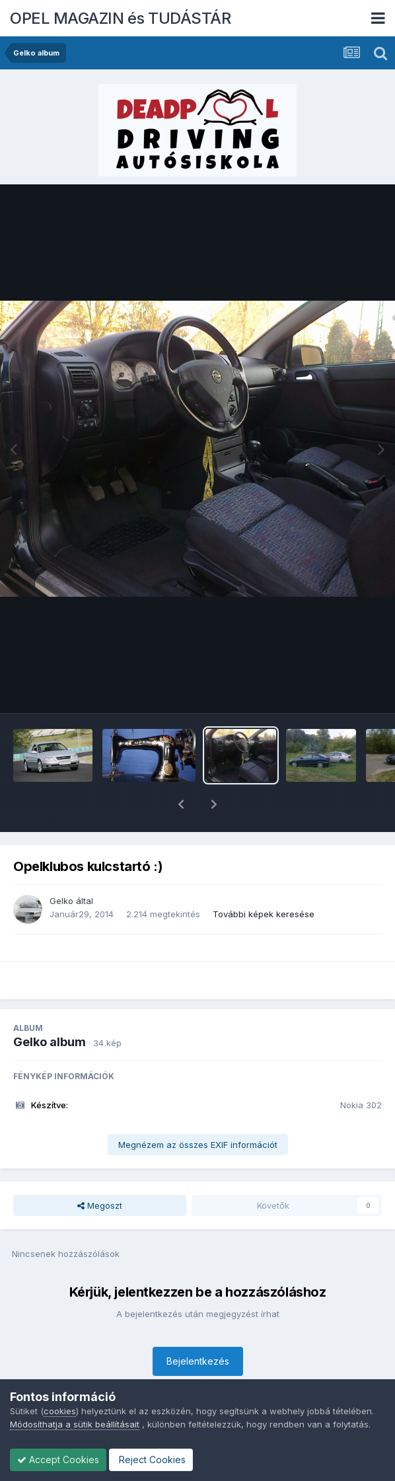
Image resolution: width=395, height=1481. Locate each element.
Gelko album (49, 1007)
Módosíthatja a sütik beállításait (74, 1424)
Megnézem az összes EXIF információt (197, 1110)
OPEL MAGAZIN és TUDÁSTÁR (120, 18)
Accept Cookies (58, 1459)
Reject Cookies (151, 1459)
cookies (60, 1411)
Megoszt (99, 1171)
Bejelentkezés (197, 1326)
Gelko (61, 866)
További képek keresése (263, 879)
